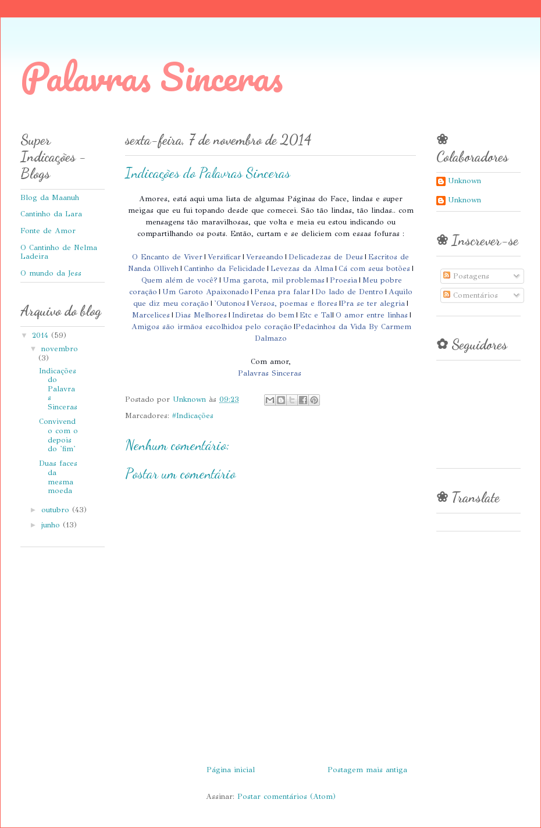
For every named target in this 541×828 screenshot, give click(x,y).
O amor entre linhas (372, 315)
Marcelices (151, 315)
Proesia (343, 280)
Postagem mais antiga (367, 770)
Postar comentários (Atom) (286, 796)
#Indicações (192, 415)
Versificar (224, 257)
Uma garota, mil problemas (274, 280)
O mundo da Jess (50, 273)
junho (52, 525)
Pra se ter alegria (373, 303)
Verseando (264, 257)
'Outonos (229, 303)
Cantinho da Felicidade (224, 268)
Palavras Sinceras (151, 76)
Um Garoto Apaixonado (205, 292)
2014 (41, 335)
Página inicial (231, 770)
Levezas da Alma (301, 268)
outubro (56, 510)
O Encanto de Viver (167, 257)
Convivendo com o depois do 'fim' (58, 435)
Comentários (470, 295)
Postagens (466, 276)
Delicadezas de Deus (326, 257)
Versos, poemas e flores (294, 303)
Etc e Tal (316, 315)
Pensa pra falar (282, 292)
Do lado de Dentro (349, 292)
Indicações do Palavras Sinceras (58, 389)
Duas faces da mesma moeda (58, 477)
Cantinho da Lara (51, 214)
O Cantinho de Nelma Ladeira (58, 252)
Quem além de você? (179, 280)
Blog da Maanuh (49, 197)
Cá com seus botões (374, 268)
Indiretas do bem (263, 315)
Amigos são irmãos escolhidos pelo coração (211, 326)
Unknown (464, 181)
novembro (59, 349)
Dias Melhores (201, 315)
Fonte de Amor (48, 230)
